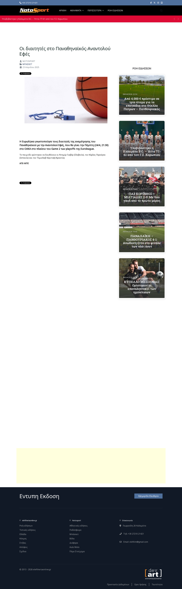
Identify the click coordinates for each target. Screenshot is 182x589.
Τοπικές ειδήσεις (27, 530)
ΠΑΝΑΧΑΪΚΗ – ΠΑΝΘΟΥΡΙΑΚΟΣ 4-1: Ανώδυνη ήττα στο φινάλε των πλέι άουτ (142, 241)
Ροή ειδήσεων (26, 525)
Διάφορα (74, 542)
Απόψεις (23, 547)
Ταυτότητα (157, 584)
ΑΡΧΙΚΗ (62, 10)
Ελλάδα (22, 534)
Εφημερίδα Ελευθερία (148, 496)
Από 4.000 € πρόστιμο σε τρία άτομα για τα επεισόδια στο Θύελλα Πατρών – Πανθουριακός (142, 104)
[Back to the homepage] (34, 10)
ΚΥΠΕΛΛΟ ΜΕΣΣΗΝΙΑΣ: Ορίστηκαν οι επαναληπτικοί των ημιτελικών (142, 287)
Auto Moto (74, 547)
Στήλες (22, 542)
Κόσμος (23, 538)
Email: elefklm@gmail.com (134, 541)
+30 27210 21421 (28, 2)
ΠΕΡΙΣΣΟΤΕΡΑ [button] (96, 10)
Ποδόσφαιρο (75, 530)
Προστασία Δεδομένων (118, 584)
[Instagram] (158, 2)
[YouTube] (162, 2)
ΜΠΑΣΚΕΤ (27, 64)
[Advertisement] (91, 465)
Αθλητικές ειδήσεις (79, 525)
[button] (161, 10)
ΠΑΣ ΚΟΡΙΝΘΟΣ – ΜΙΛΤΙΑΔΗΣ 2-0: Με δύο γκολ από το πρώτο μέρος (141, 197)
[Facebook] (151, 2)
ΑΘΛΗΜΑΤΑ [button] (77, 10)
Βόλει (72, 538)
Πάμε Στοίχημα (77, 551)
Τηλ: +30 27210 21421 (132, 533)
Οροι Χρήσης (140, 584)
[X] (154, 2)
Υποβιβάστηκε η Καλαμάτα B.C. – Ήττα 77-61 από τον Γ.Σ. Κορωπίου (34, 19)
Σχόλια (22, 551)
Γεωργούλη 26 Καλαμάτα (133, 525)
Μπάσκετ (74, 534)
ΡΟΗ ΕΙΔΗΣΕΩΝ (115, 10)
